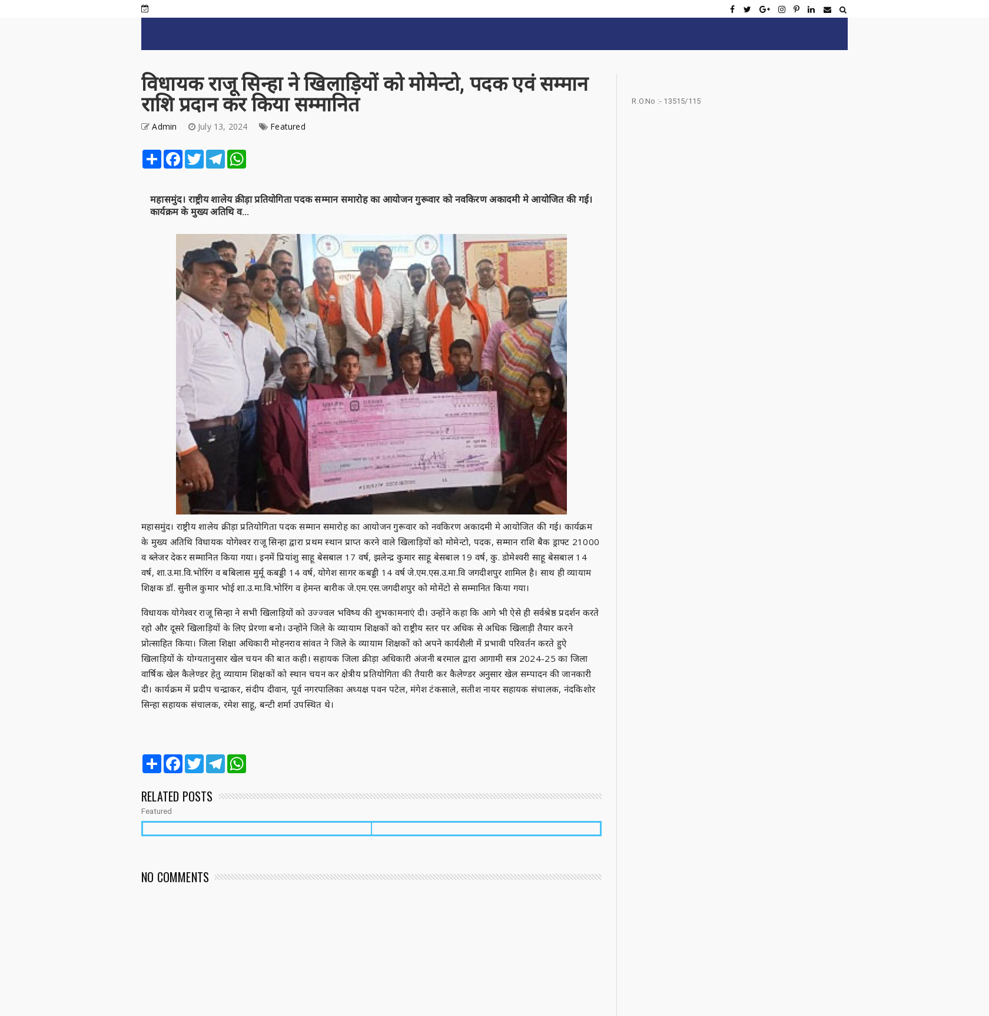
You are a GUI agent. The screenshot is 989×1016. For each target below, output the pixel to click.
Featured (288, 126)
